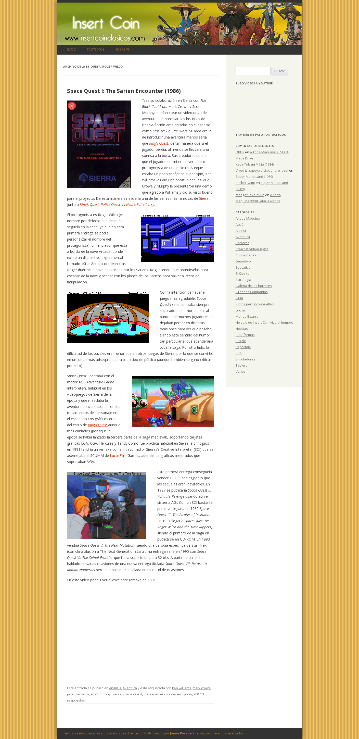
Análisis (115, 688)
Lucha (240, 310)
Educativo (243, 267)
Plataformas (245, 334)
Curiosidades (246, 255)
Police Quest (110, 204)
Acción (241, 224)
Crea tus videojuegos (252, 249)
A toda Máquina (248, 218)
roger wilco (80, 694)
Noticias (242, 328)
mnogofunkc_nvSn (250, 195)
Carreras (242, 243)
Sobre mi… (123, 49)
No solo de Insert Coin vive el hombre (264, 322)
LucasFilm (118, 455)
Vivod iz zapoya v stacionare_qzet (262, 170)
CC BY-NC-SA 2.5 (151, 733)
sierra (116, 694)
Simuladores (245, 359)
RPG (239, 353)
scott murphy (101, 694)
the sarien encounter (160, 694)
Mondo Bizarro (247, 316)
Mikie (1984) (265, 164)
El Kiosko (242, 273)
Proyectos (95, 49)
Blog (71, 49)
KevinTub (243, 164)
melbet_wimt (245, 182)
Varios (241, 371)
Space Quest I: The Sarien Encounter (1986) (124, 90)
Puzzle (241, 341)
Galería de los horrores (254, 285)
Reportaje (243, 347)
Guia (239, 298)
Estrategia (243, 279)
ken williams (181, 688)
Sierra (204, 198)
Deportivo (243, 261)
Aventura (130, 688)
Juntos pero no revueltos (255, 304)
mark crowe (202, 688)
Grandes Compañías (252, 292)
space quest (132, 694)
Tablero (242, 365)
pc (69, 694)
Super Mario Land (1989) (254, 176)
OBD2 (240, 152)
